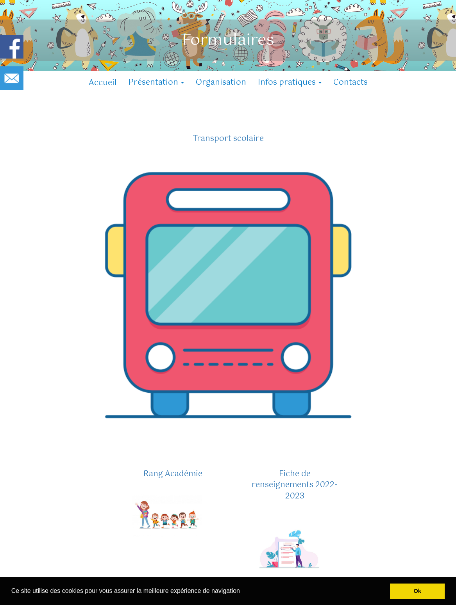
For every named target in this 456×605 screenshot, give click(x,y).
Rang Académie (172, 474)
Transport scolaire (228, 138)
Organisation (221, 82)
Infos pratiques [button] (290, 82)
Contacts (350, 82)
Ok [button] (417, 591)
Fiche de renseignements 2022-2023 (295, 485)
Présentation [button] (156, 82)
